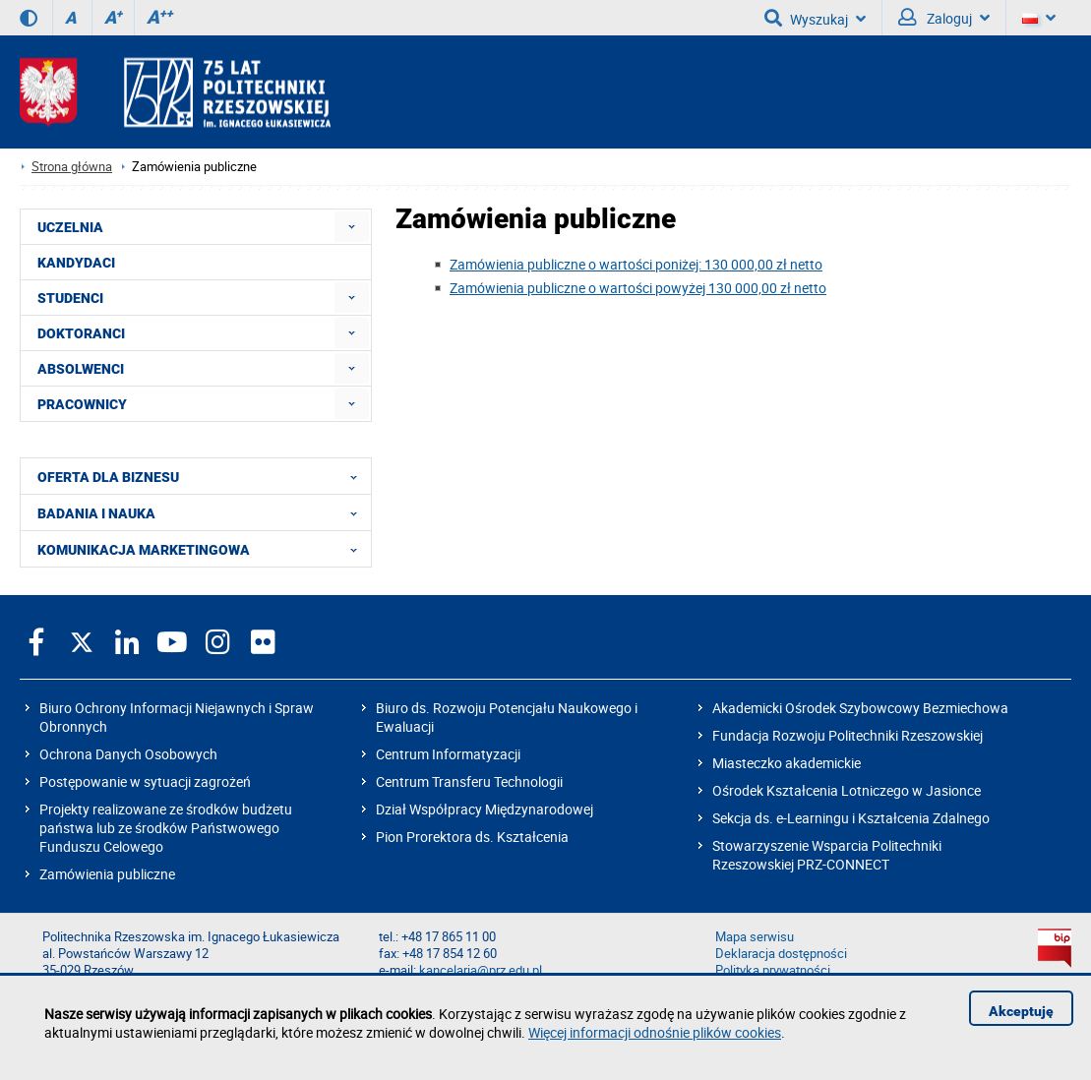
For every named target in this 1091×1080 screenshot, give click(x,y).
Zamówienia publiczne (107, 874)
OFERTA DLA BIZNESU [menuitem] (203, 476)
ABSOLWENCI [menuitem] (80, 369)
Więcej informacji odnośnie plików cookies (654, 1032)
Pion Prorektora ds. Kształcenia (472, 836)
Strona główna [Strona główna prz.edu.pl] (71, 166)
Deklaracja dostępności (781, 953)
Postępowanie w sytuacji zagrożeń (145, 781)
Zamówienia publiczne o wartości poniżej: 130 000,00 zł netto (636, 264)
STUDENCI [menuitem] (70, 298)
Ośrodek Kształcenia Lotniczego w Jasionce (846, 790)
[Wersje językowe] (1038, 17)
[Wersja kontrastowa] (28, 17)
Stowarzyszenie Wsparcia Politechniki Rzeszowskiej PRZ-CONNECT (826, 854)
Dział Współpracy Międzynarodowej (484, 809)
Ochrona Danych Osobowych (128, 754)
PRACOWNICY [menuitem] (82, 404)
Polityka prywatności (772, 970)
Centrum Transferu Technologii (469, 781)
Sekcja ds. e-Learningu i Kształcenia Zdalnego (851, 818)
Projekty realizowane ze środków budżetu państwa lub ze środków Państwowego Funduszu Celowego (165, 828)
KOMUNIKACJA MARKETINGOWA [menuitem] (203, 549)
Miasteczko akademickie (786, 762)
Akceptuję (1021, 1011)
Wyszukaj (815, 17)
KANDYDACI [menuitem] (76, 262)
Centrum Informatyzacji (448, 754)
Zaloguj (944, 17)
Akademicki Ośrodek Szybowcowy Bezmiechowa (860, 707)
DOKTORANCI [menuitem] (81, 333)
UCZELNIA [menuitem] (70, 227)
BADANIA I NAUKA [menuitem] (203, 512)
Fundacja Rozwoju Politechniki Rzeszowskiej (847, 735)
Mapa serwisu (754, 937)
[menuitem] (351, 226)
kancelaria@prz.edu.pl (480, 970)
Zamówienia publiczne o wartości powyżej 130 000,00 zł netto (638, 287)
